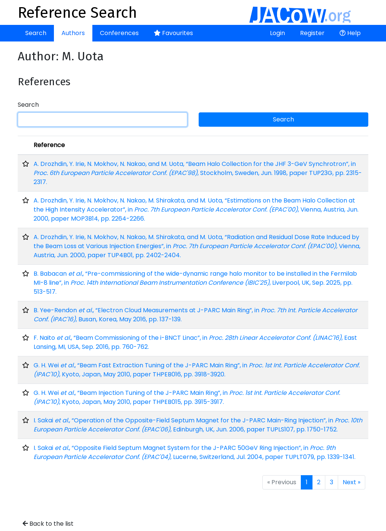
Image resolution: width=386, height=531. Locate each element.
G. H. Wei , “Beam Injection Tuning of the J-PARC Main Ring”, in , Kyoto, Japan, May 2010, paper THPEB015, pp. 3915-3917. (187, 397)
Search (35, 33)
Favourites (173, 33)
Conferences (119, 33)
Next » (351, 482)
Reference (49, 145)
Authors (73, 33)
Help (350, 33)
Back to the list (48, 523)
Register (312, 33)
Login (277, 33)
